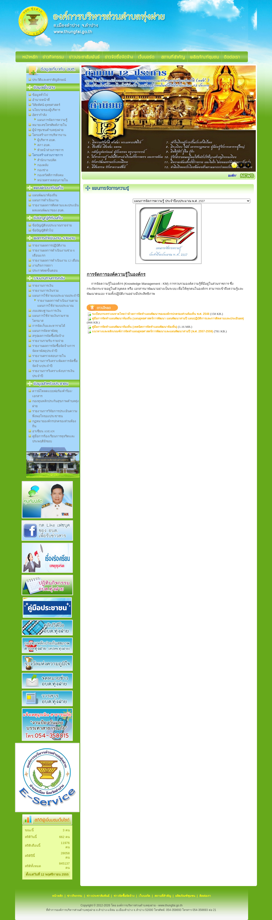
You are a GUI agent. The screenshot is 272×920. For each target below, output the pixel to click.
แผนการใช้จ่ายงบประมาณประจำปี (55, 295)
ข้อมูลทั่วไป (40, 95)
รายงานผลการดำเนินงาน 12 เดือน (55, 260)
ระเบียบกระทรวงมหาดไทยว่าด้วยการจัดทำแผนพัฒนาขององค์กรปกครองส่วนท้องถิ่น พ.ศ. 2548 (150, 314)
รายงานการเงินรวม (45, 290)
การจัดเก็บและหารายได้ (48, 326)
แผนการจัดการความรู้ (52, 120)
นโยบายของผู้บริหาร (46, 110)
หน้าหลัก (57, 896)
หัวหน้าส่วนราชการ (50, 150)
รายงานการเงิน (42, 285)
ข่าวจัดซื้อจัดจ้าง (124, 896)
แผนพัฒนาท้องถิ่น (44, 195)
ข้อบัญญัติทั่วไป (42, 230)
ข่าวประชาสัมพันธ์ (98, 896)
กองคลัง (42, 165)
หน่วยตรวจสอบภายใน (52, 180)
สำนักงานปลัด (46, 160)
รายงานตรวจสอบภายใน (49, 356)
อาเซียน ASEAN (43, 431)
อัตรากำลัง (39, 115)
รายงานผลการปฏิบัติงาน (49, 245)
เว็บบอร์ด (144, 896)
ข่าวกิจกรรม (74, 896)
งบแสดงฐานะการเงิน (46, 310)
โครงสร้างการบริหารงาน (49, 135)
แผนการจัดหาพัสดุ (45, 331)
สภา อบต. (44, 145)
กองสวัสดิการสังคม (50, 175)
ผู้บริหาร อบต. (46, 140)
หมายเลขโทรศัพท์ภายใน (49, 125)
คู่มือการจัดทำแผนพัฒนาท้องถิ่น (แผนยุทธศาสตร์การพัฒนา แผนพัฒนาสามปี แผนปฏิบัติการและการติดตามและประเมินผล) (168, 318)
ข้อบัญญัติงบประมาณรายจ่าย (52, 225)
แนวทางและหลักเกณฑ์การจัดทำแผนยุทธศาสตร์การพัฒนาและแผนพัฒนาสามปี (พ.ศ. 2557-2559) (152, 331)
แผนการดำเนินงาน (45, 200)
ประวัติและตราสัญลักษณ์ (49, 80)
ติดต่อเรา (205, 896)
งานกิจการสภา (42, 265)
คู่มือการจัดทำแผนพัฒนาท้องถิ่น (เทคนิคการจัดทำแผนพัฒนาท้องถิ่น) (134, 327)
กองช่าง (42, 170)
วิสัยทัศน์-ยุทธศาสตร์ (46, 105)
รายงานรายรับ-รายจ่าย (48, 341)
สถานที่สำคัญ (163, 896)
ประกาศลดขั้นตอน (45, 270)
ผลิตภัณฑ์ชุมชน (185, 896)
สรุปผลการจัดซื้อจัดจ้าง (48, 336)
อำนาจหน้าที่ (41, 100)
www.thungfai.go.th (170, 905)
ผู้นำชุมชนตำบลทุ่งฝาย (48, 130)
